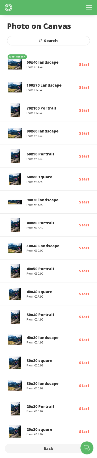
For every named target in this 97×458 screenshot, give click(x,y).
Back (48, 448)
